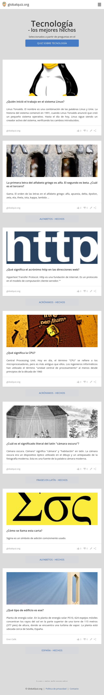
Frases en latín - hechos (51, 480)
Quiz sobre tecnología (52, 43)
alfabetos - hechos (52, 218)
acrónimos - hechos (52, 302)
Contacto (74, 688)
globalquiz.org (18, 4)
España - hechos (52, 650)
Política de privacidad (56, 688)
